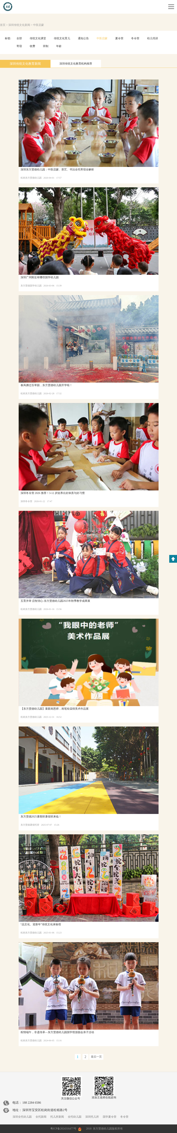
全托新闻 (41, 1116)
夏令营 (119, 38)
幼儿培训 (152, 38)
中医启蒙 (38, 25)
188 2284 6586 (31, 1102)
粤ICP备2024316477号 (63, 1128)
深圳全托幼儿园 (22, 1116)
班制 (45, 46)
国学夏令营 (109, 1116)
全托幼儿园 (74, 1116)
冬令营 (135, 38)
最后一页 (96, 1056)
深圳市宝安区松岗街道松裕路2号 (44, 1110)
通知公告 (83, 38)
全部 (19, 38)
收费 (32, 46)
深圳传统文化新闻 (19, 25)
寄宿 (19, 46)
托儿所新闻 (57, 1116)
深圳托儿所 (92, 1116)
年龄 (59, 46)
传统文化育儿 (62, 38)
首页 (2, 25)
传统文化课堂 (38, 38)
